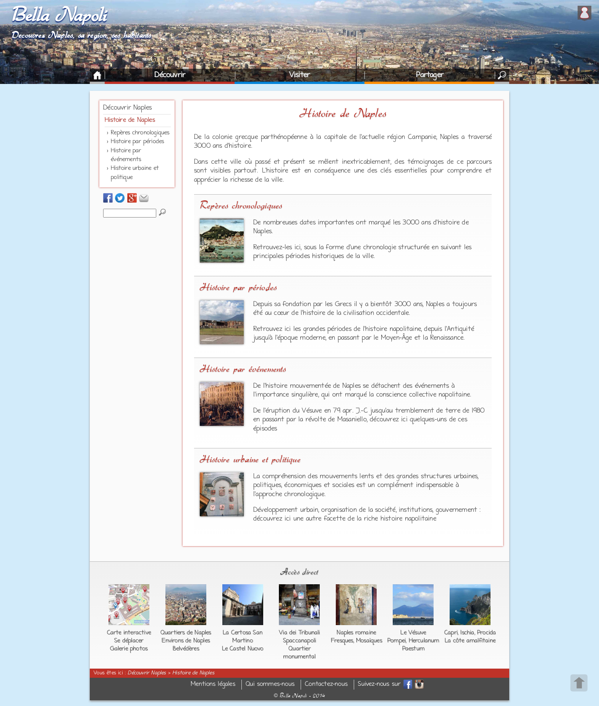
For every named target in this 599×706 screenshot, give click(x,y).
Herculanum (424, 641)
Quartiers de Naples (185, 633)
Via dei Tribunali (299, 633)
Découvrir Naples (127, 108)
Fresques (342, 641)
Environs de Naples (186, 641)
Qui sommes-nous (270, 684)
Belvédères (186, 649)
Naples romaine (356, 633)
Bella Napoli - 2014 (299, 696)
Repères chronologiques (140, 133)
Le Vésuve (413, 633)
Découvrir (169, 75)
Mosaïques (369, 641)
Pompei (396, 641)
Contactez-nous (326, 684)
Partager (430, 75)
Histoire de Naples (130, 120)
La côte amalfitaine (470, 641)
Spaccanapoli (299, 641)
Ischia (467, 633)
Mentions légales (213, 684)
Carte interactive (129, 633)
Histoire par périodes (137, 142)
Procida (486, 633)
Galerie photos (128, 649)
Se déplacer (128, 641)
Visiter (299, 75)
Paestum (413, 649)
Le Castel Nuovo (243, 649)
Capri (451, 633)
